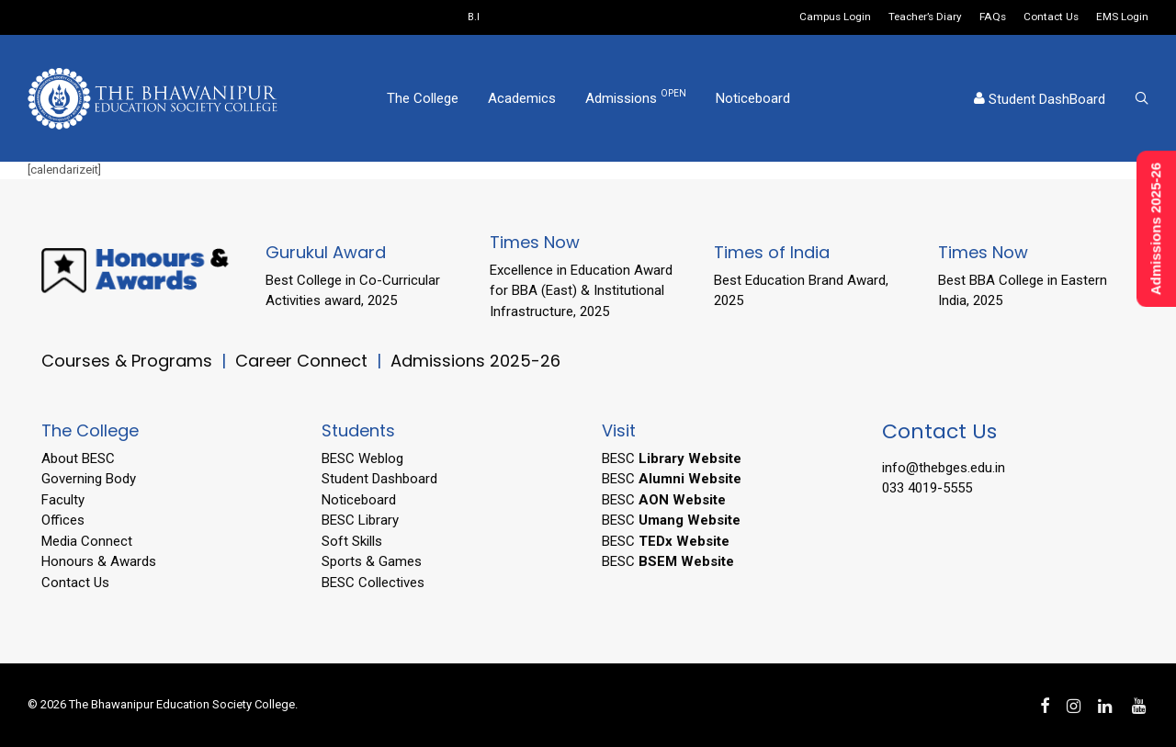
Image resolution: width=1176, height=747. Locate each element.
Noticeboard (753, 98)
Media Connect (86, 541)
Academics (522, 98)
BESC (671, 458)
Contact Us (1051, 17)
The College (422, 98)
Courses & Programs (126, 360)
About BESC (78, 458)
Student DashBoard (1039, 99)
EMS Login (1122, 17)
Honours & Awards (98, 561)
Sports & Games (372, 561)
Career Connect (303, 360)
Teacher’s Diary (925, 17)
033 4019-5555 (927, 488)
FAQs (992, 17)
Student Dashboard (379, 478)
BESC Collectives (373, 582)
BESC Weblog (362, 458)
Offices (63, 520)
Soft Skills (352, 541)
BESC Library (360, 520)
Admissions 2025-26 (475, 360)
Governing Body (88, 478)
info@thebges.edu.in (943, 467)
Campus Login (835, 17)
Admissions (635, 97)
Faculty (63, 500)
